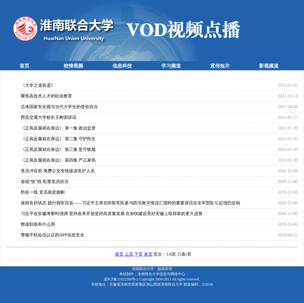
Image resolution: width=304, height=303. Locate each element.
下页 (138, 254)
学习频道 (171, 65)
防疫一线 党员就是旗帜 (43, 192)
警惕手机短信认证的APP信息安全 (52, 235)
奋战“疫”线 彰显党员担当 (44, 181)
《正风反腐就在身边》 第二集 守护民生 (58, 139)
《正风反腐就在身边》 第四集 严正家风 (58, 160)
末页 (148, 254)
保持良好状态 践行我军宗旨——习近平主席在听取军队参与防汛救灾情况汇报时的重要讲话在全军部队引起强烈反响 (130, 203)
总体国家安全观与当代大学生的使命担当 (59, 106)
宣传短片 (220, 65)
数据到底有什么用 (38, 224)
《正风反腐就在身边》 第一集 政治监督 (58, 128)
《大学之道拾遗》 (38, 85)
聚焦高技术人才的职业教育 (46, 96)
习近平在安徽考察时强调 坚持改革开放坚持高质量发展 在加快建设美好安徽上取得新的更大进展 (112, 213)
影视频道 (269, 65)
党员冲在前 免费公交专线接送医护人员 (58, 171)
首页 (24, 65)
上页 (129, 254)
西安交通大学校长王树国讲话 (48, 117)
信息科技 (122, 65)
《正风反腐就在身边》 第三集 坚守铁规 (58, 149)
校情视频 (73, 65)
